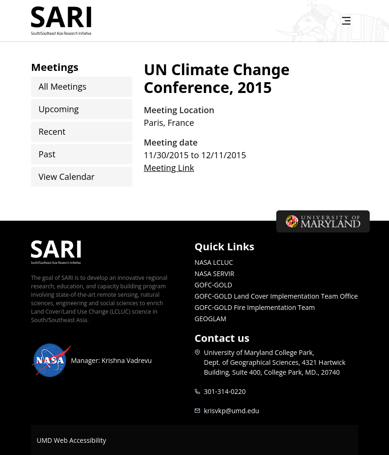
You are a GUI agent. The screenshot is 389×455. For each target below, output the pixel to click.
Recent (52, 131)
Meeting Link (169, 167)
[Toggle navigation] (346, 21)
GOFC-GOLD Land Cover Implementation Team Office (276, 296)
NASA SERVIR (214, 273)
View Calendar (66, 176)
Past (47, 154)
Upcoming (59, 109)
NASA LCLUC (213, 262)
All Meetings (62, 86)
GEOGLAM (210, 318)
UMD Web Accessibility (71, 440)
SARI (72, 20)
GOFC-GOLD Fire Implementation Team (254, 307)
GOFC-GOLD (213, 284)
